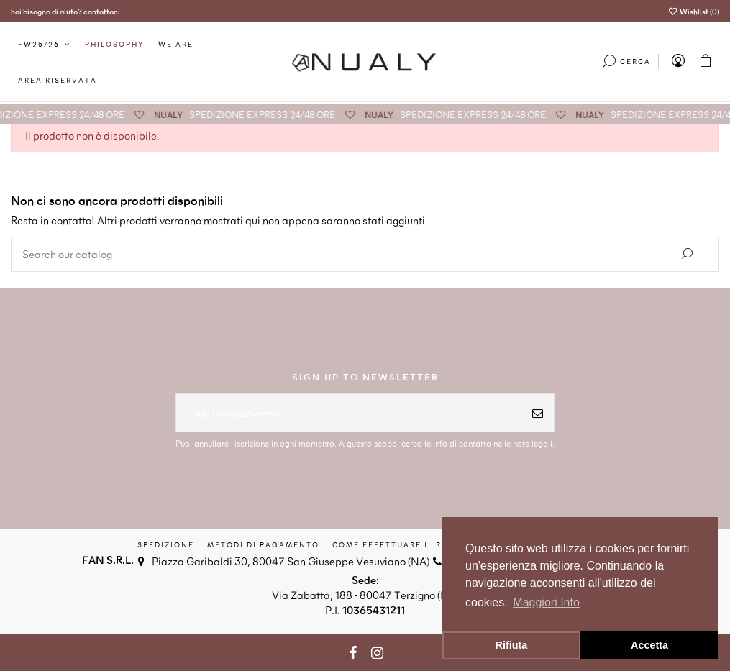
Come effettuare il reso (396, 544)
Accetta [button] (649, 645)
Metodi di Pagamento (263, 544)
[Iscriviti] (537, 413)
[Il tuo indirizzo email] (348, 413)
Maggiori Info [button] (546, 602)
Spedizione (165, 544)
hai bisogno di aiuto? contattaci (65, 11)
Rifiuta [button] (512, 645)
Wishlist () (693, 11)
